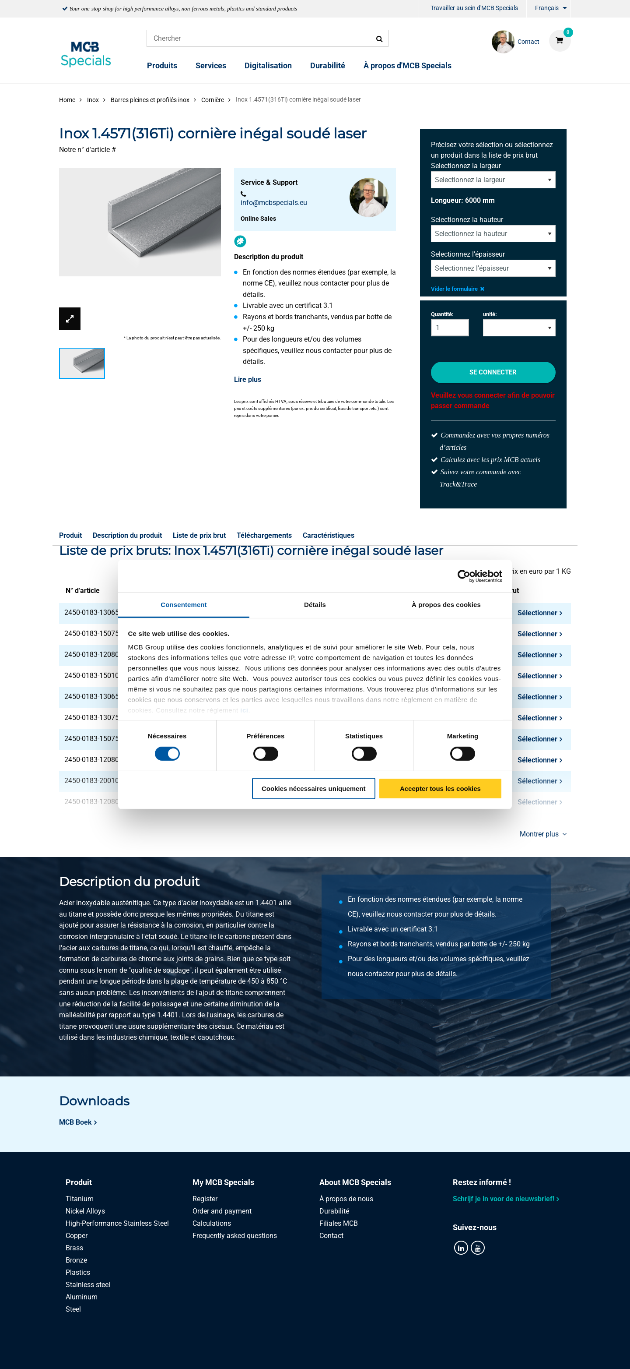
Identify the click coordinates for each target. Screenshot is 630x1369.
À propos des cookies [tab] (446, 604)
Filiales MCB (338, 1223)
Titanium (80, 1199)
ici (244, 710)
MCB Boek (75, 1122)
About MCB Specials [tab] (355, 1182)
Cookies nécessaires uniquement (314, 788)
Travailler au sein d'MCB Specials (474, 7)
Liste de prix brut (199, 535)
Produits (162, 65)
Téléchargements (264, 535)
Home (67, 99)
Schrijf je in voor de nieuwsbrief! (503, 1199)
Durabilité (327, 65)
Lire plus (247, 379)
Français (547, 7)
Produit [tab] (79, 1182)
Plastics (78, 1272)
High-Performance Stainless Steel (117, 1223)
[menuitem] (420, 9)
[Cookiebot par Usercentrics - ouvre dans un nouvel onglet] (464, 575)
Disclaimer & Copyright (436, 1352)
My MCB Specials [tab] (223, 1182)
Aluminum (82, 1297)
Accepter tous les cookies (440, 788)
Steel (73, 1309)
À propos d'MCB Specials (408, 65)
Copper (77, 1235)
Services (211, 65)
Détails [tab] (315, 604)
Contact (331, 1235)
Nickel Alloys (85, 1211)
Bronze (76, 1260)
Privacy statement (222, 1352)
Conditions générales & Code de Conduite (325, 1352)
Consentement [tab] (183, 604)
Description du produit (127, 535)
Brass (74, 1248)
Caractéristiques (328, 535)
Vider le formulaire (457, 289)
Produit (70, 535)
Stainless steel (88, 1285)
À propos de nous (346, 1199)
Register (204, 1199)
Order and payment (222, 1211)
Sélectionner (537, 613)
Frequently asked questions (234, 1235)
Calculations (211, 1223)
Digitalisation (268, 65)
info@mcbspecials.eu (274, 202)
